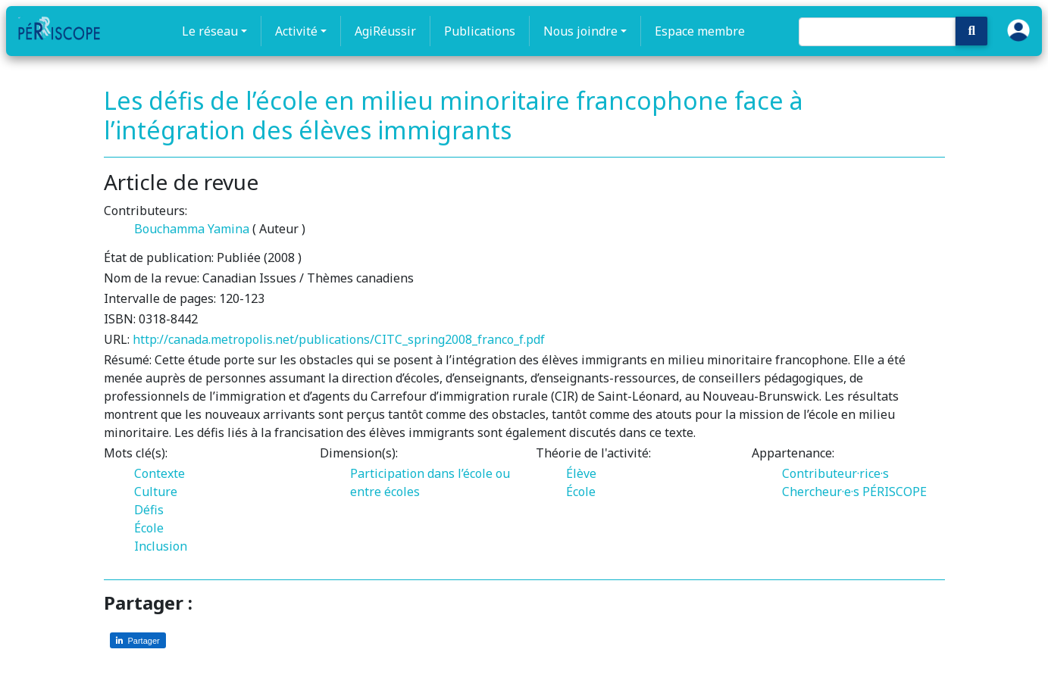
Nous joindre (580, 31)
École (149, 528)
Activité (296, 31)
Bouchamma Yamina (191, 228)
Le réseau (210, 31)
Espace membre (700, 31)
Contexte (159, 473)
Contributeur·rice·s (835, 473)
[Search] (877, 31)
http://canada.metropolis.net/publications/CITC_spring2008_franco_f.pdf (339, 339)
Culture (155, 491)
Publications (479, 31)
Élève (581, 473)
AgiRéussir (385, 31)
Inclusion (160, 546)
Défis (149, 509)
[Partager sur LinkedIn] (138, 640)
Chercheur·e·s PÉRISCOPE (854, 491)
